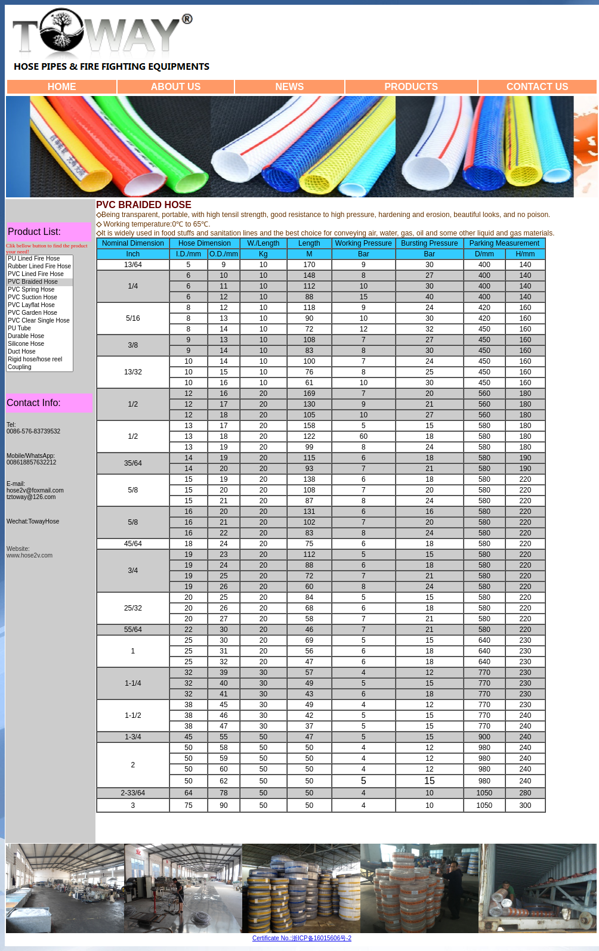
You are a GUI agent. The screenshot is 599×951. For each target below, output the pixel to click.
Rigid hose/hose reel (40, 360)
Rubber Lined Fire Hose (40, 267)
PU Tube (40, 329)
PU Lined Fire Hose (40, 259)
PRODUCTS (411, 87)
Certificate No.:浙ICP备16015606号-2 (301, 938)
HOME (62, 87)
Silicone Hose (40, 344)
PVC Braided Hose (40, 282)
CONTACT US (538, 87)
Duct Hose (40, 352)
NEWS (289, 87)
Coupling (40, 367)
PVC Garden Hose (40, 313)
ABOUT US (176, 87)
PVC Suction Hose (40, 298)
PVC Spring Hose (40, 290)
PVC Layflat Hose (40, 305)
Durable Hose (40, 336)
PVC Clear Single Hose (40, 321)
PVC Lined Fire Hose (40, 274)
